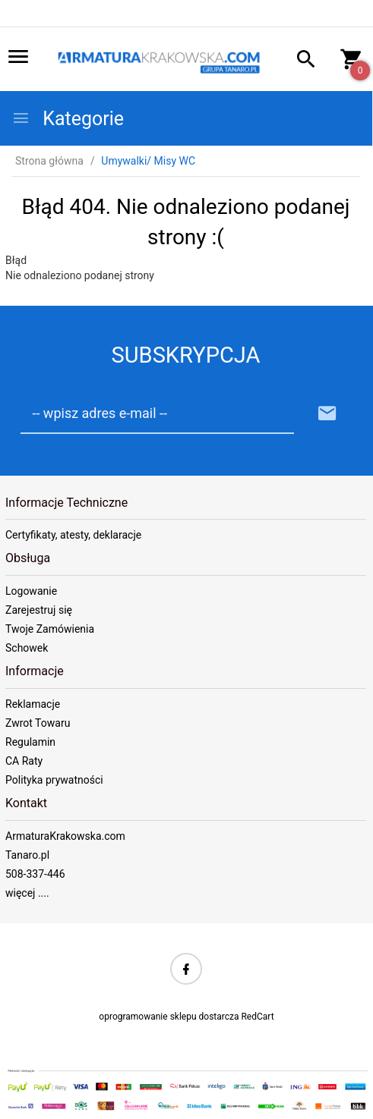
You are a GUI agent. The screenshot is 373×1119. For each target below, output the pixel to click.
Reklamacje (32, 704)
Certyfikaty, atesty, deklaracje (73, 535)
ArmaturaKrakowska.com (65, 836)
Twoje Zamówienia (49, 629)
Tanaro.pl (27, 855)
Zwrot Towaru (37, 723)
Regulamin (30, 742)
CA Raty (24, 761)
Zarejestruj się (38, 610)
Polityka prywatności (54, 780)
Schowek (26, 648)
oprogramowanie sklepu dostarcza (169, 1016)
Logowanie (31, 591)
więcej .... (27, 893)
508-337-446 (35, 874)
